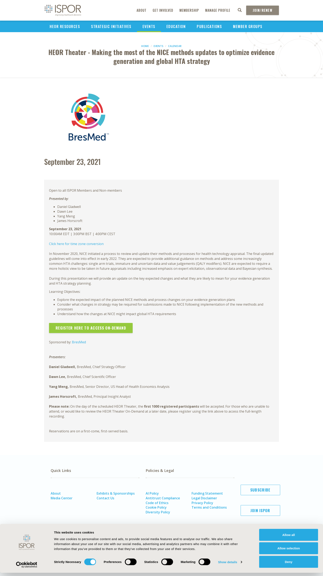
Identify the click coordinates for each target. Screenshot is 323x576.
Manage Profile (217, 10)
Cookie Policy (156, 507)
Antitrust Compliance (163, 498)
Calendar (175, 46)
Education (176, 26)
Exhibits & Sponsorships (116, 493)
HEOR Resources (65, 26)
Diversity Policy (158, 512)
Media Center (62, 498)
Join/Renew (262, 10)
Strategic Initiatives (111, 26)
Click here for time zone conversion (76, 244)
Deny (289, 565)
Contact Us (105, 498)
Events (149, 26)
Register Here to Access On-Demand (91, 328)
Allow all (288, 538)
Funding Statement (207, 493)
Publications (209, 26)
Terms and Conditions (209, 507)
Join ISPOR (260, 510)
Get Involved (163, 10)
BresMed (79, 342)
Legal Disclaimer (204, 498)
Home (145, 46)
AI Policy (152, 493)
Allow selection (288, 551)
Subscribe (260, 490)
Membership (189, 10)
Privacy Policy (202, 503)
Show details (227, 565)
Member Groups (247, 26)
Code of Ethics (157, 503)
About (141, 10)
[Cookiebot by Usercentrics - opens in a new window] (27, 568)
